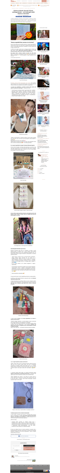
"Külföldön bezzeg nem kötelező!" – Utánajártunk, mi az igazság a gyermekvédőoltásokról (43, 101)
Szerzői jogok (27, 465)
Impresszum (13, 465)
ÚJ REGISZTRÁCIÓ (29, 449)
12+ (48, 5)
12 (36, 5)
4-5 (44, 5)
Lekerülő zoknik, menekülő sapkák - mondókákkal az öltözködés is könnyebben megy (42, 144)
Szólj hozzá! (19, 16)
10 (33, 5)
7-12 (47, 5)
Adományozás (45, 465)
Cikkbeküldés (40, 465)
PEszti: (39, 172)
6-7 (45, 5)
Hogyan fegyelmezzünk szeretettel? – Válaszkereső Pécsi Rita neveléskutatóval (43, 39)
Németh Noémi (20, 15)
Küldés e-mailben (27, 16)
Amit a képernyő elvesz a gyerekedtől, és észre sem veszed (43, 52)
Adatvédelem (22, 465)
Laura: (41, 173)
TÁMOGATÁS (30, 468)
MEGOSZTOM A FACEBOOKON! (23, 436)
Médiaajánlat (17, 465)
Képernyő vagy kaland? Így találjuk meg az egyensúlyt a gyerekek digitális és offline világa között (43, 76)
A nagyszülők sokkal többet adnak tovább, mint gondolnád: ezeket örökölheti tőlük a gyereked (43, 113)
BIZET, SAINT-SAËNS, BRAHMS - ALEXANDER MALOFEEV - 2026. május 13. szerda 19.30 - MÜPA (43, 89)
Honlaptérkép (31, 465)
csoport (29, 82)
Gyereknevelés (21, 8)
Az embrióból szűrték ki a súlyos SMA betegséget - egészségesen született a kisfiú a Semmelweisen (43, 126)
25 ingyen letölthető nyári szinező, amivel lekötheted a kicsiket (22, 456)
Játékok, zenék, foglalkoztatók (30, 8)
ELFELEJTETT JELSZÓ (29, 447)
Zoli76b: (39, 169)
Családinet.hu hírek (15, 8)
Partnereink (35, 465)
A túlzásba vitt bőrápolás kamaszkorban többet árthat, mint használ (43, 64)
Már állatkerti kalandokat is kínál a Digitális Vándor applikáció (24, 460)
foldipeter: (40, 168)
